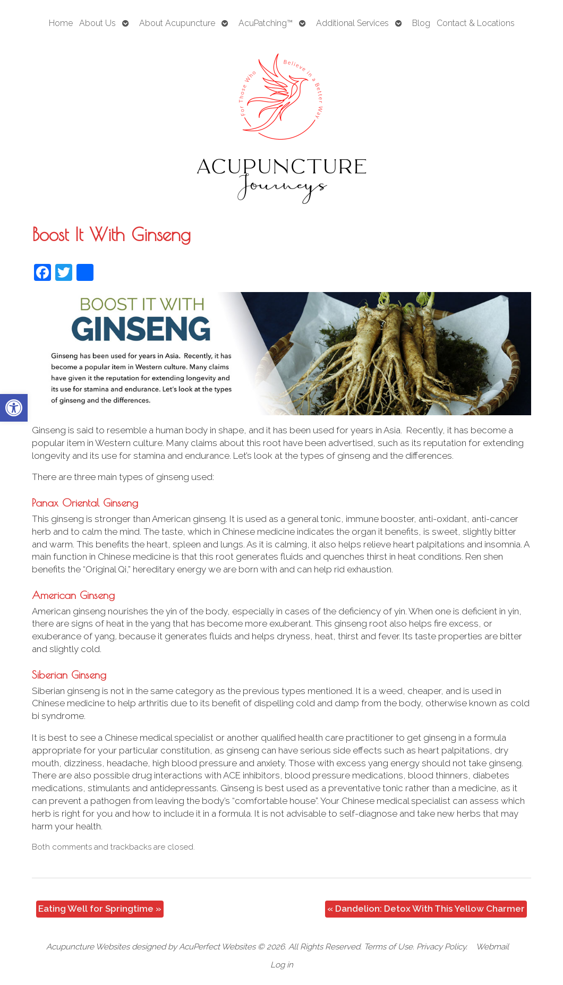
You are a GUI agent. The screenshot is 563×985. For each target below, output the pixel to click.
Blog (421, 23)
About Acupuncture (177, 23)
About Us (97, 23)
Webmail (492, 947)
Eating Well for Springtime (99, 908)
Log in (281, 965)
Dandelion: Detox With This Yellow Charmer (426, 908)
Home (61, 23)
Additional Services (352, 23)
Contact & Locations (476, 23)
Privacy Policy (441, 947)
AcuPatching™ (265, 23)
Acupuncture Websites (88, 947)
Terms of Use (388, 947)
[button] (14, 408)
